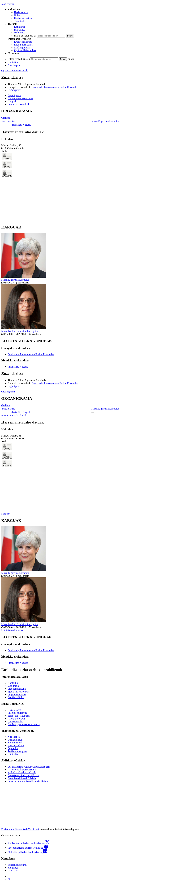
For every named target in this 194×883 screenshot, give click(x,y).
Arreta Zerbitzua (16, 718)
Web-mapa (19, 32)
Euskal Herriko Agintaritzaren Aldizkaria (29, 766)
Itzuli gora (13, 870)
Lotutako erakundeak (12, 630)
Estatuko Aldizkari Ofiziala (22, 778)
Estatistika (13, 754)
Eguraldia (13, 748)
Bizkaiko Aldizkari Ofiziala (22, 772)
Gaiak (17, 15)
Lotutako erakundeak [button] (19, 104)
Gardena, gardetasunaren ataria (24, 724)
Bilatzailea (19, 29)
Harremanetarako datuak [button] (20, 98)
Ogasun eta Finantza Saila (14, 70)
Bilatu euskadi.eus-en (25, 35)
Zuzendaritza (8, 121)
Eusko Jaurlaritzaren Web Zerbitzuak (20, 829)
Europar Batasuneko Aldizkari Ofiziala (28, 781)
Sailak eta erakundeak (19, 715)
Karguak (5, 513)
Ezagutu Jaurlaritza (17, 712)
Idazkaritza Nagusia (21, 124)
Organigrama (14, 90)
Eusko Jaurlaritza (23, 18)
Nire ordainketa (16, 745)
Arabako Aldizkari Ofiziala (22, 769)
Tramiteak (19, 21)
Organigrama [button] (14, 95)
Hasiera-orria (21, 12)
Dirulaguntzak (15, 739)
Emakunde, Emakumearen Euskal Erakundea (55, 87)
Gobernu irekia (15, 721)
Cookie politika (22, 47)
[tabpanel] (97, 118)
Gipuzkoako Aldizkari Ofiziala (23, 775)
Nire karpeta (14, 65)
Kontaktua (19, 26)
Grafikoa (5, 117)
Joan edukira (7, 4)
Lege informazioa (17, 694)
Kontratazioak (15, 742)
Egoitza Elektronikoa (25, 50)
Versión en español (17, 864)
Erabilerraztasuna (23, 41)
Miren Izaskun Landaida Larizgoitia (19, 331)
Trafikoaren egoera (17, 751)
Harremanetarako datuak (14, 415)
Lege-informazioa (23, 44)
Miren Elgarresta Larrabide (32, 84)
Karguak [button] (12, 101)
